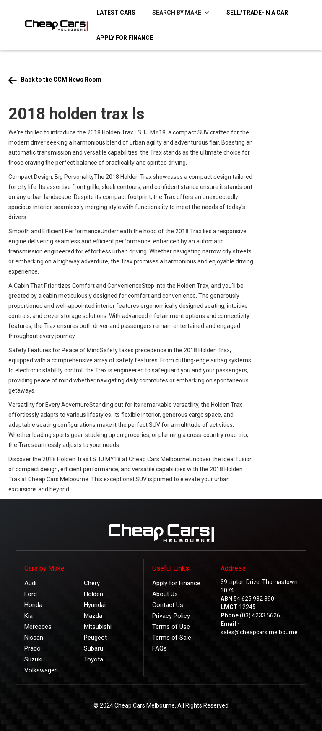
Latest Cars (115, 12)
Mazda (93, 616)
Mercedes (38, 626)
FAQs (159, 648)
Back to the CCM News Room (61, 79)
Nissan (33, 637)
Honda (33, 605)
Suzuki (33, 659)
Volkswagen (41, 670)
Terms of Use (171, 626)
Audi (30, 583)
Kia (28, 616)
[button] (181, 12)
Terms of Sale (171, 637)
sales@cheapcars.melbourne (259, 632)
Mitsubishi (98, 626)
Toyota (93, 659)
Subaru (93, 648)
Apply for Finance (124, 37)
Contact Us (167, 605)
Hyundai (95, 605)
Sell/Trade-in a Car (257, 12)
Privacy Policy (171, 616)
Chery (92, 583)
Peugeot (95, 637)
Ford (30, 594)
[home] (52, 25)
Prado (32, 648)
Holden (93, 594)
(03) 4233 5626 (260, 615)
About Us (165, 594)
